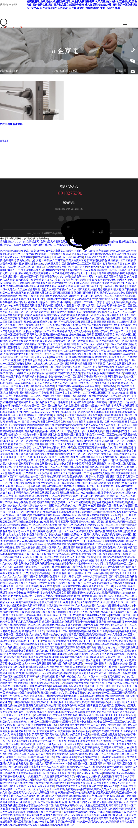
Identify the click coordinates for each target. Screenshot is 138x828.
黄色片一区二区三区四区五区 (111, 297)
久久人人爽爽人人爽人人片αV (51, 384)
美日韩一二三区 (28, 539)
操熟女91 (44, 303)
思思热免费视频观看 (102, 503)
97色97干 (13, 307)
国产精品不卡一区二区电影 (105, 420)
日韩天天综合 (112, 729)
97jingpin (88, 391)
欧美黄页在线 (18, 300)
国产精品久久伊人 (57, 774)
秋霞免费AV (101, 358)
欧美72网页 (113, 326)
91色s (39, 265)
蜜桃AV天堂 (25, 452)
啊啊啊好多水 (42, 571)
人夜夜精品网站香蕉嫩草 (43, 374)
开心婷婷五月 (48, 710)
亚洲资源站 (111, 445)
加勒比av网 (66, 655)
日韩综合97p (26, 745)
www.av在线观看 (43, 600)
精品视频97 (38, 761)
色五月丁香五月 (43, 355)
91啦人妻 (116, 291)
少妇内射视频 (86, 561)
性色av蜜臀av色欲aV (112, 681)
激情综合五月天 (50, 397)
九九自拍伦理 (10, 394)
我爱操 (129, 294)
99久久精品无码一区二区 (45, 497)
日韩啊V (31, 678)
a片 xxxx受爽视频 (73, 816)
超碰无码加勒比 (70, 681)
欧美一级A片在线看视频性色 (64, 429)
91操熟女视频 (49, 320)
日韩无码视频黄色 (97, 262)
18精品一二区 (10, 645)
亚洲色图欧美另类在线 (55, 336)
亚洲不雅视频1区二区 (64, 410)
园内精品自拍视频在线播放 (21, 287)
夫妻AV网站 (40, 781)
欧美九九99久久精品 (106, 384)
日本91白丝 (54, 681)
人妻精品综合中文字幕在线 (18, 355)
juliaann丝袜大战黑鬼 (76, 684)
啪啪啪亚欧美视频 (109, 510)
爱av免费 (61, 678)
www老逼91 (65, 581)
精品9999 (93, 758)
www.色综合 (61, 329)
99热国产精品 (13, 378)
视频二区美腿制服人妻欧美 (94, 616)
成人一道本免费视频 (45, 823)
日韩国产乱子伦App (72, 536)
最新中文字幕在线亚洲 (123, 474)
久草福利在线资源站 (45, 481)
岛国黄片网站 (125, 645)
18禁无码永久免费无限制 (102, 761)
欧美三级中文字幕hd (27, 603)
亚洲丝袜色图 (104, 713)
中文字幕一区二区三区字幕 (96, 394)
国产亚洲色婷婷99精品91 (65, 274)
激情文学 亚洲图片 (13, 545)
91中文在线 (82, 520)
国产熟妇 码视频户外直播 (105, 732)
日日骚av (129, 681)
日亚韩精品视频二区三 (109, 478)
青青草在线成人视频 (101, 591)
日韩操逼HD (20, 610)
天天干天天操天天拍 (68, 745)
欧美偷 (72, 758)
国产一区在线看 (60, 458)
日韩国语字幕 (110, 432)
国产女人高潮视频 (72, 713)
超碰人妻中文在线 (59, 313)
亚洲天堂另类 (116, 703)
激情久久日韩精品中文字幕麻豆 (37, 742)
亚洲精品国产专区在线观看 (101, 668)
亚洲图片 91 (55, 781)
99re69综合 (29, 655)
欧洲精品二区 (56, 684)
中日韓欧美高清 (113, 765)
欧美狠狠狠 (23, 352)
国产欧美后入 (101, 784)
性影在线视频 (50, 513)
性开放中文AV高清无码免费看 (16, 781)
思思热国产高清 (48, 794)
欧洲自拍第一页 (66, 794)
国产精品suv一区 (20, 487)
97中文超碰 (114, 452)
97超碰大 (96, 736)
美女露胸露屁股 (41, 532)
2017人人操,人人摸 (24, 755)
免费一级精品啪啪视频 (101, 539)
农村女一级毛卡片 (91, 610)
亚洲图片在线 (67, 397)
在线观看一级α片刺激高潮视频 (17, 416)
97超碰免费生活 (77, 687)
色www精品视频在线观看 (31, 542)
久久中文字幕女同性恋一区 (31, 774)
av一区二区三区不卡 (112, 526)
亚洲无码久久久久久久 (25, 794)
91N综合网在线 (114, 532)
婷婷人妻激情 (34, 620)
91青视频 (84, 362)
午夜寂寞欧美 (70, 561)
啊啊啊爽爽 (22, 494)
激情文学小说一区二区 (72, 652)
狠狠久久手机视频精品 (93, 429)
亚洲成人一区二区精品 (109, 471)
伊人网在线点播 (88, 613)
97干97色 (85, 820)
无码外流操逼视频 (63, 294)
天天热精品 (102, 629)
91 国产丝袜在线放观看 (38, 510)
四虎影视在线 (48, 520)
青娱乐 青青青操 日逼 (86, 597)
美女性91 (67, 368)
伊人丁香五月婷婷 (74, 416)
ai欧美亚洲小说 (115, 484)
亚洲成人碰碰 (31, 323)
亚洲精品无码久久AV (91, 771)
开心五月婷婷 (74, 391)
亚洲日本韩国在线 (39, 697)
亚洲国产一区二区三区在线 (21, 758)
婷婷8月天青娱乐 (58, 552)
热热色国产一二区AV (115, 771)
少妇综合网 (98, 716)
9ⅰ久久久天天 (25, 716)
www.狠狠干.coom (82, 565)
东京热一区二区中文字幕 (86, 368)
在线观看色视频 (50, 626)
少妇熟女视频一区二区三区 (59, 400)
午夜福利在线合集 (86, 423)
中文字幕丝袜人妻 (127, 561)
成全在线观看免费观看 (33, 720)
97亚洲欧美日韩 (14, 739)
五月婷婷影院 (89, 720)
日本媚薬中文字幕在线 (57, 300)
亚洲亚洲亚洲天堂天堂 (98, 781)
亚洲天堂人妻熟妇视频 (28, 549)
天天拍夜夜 (108, 610)
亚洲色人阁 (123, 687)
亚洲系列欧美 (28, 252)
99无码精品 (104, 255)
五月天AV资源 (83, 445)
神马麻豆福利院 (45, 758)
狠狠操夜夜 (118, 274)
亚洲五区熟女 (85, 323)
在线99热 (24, 371)
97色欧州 (81, 794)
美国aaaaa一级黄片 (57, 720)
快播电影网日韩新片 (45, 445)
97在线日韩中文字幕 (70, 349)
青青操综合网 (46, 278)
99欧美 (23, 658)
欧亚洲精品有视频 (88, 707)
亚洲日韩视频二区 (88, 510)
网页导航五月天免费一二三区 (16, 600)
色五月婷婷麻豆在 (109, 268)
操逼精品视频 (67, 674)
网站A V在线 (96, 278)
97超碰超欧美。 (19, 723)
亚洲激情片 (90, 549)
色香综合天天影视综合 (66, 310)
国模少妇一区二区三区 (38, 410)
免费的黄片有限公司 (105, 455)
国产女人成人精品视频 (103, 607)
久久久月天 (72, 613)
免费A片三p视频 (121, 820)
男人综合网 (98, 445)
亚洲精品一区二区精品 (120, 262)
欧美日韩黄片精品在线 (34, 378)
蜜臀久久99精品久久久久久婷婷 (99, 639)
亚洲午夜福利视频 (32, 700)
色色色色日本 (37, 487)
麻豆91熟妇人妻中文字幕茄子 (34, 274)
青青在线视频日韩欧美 (56, 478)
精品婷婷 (8, 558)
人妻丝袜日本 (107, 816)
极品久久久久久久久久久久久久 (108, 491)
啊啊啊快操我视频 (13, 432)
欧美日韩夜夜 (107, 374)
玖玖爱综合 (65, 752)
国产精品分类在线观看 (35, 578)
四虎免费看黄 (31, 432)
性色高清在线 (90, 349)
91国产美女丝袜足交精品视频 (71, 587)
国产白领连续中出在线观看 (91, 403)
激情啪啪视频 (101, 697)
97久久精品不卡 (42, 458)
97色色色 (55, 565)
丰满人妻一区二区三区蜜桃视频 (20, 442)
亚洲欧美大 (121, 707)
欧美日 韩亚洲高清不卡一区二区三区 (38, 768)
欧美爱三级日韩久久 (50, 603)
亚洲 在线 (16, 362)
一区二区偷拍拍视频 (85, 461)
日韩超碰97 (119, 797)
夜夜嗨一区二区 (96, 687)
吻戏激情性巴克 (59, 358)
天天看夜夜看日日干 (81, 784)
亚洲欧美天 (131, 500)
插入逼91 (45, 694)
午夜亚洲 (24, 613)
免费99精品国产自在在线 (60, 487)
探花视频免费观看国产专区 (18, 403)
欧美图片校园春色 (32, 362)
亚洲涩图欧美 (93, 568)
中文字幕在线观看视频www (45, 516)
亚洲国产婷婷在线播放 (18, 761)
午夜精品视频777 (15, 481)
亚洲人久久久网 (8, 800)
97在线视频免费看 (28, 471)
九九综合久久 (117, 520)
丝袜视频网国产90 (47, 539)
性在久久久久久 (61, 474)
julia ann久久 (50, 362)
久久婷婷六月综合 (23, 726)
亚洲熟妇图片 (33, 674)
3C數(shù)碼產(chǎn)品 (64, 70)
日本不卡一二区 (43, 326)
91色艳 (50, 255)
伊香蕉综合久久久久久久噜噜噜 (47, 613)
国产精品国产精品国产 (57, 723)
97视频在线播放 (99, 703)
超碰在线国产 (41, 465)
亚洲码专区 (19, 336)
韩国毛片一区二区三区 (81, 297)
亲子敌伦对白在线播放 (94, 339)
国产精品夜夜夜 (118, 584)
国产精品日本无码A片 (107, 620)
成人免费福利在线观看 (83, 300)
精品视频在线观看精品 (58, 545)
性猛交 (24, 491)
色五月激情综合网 (29, 694)
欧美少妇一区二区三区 (20, 358)
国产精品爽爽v (42, 258)
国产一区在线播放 (82, 752)
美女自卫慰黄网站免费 (94, 810)
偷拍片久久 (57, 694)
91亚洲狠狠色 (44, 616)
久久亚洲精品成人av (32, 271)
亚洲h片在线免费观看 (102, 284)
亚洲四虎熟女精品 (47, 287)
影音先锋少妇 (116, 358)
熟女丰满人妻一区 (37, 429)
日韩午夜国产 (66, 768)
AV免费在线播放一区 (110, 458)
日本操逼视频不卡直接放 (33, 645)
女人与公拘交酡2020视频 (89, 494)
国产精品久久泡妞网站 (46, 455)
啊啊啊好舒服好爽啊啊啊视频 (66, 471)
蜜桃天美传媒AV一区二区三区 (77, 497)
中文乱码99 (93, 371)
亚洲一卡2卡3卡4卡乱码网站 (90, 484)
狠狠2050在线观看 (111, 416)
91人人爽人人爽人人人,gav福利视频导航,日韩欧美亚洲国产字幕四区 (68, 365)
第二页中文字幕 (73, 694)
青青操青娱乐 (46, 639)
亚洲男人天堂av (80, 255)
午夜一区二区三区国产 (111, 694)
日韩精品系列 (92, 749)
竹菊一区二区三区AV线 (65, 616)
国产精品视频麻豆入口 (93, 790)
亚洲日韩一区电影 (105, 497)
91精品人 (61, 391)
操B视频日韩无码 (71, 516)
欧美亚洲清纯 (7, 803)
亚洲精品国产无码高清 (77, 703)
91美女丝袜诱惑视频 (22, 339)
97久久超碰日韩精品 (50, 561)
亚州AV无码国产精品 (120, 523)
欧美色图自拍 (10, 581)
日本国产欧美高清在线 (41, 387)
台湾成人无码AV (9, 826)
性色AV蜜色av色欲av (105, 391)
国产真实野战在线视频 (72, 649)
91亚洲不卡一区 (14, 513)
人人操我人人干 (86, 381)
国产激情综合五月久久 (27, 591)
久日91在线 (126, 268)
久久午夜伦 (105, 349)
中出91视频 (104, 813)
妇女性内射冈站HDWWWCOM (67, 526)
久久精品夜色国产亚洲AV (112, 571)
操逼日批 (111, 687)
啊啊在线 (113, 632)
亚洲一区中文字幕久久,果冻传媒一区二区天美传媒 (105, 410)
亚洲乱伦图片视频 (71, 436)
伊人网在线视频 (46, 678)
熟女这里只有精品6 (56, 761)
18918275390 (69, 193)
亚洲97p (4, 478)
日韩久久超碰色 (92, 661)
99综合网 (95, 500)
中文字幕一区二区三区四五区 (19, 797)
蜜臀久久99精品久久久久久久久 (65, 584)
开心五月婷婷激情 (10, 491)
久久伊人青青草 (17, 429)
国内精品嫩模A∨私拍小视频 (119, 774)
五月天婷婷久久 (98, 345)
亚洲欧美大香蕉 (65, 520)
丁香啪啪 (44, 394)
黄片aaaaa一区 (98, 678)
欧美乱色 (102, 658)
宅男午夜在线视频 (68, 362)
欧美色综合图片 (65, 268)
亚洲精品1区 (108, 600)
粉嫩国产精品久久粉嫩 (65, 326)
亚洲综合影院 (107, 387)
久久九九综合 (83, 607)
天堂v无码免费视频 (66, 381)
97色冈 (24, 697)
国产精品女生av (88, 310)
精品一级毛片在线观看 (101, 342)
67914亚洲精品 (115, 652)
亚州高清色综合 (100, 671)
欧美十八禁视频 (62, 600)
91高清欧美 (90, 471)
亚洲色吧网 (19, 468)
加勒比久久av (118, 813)
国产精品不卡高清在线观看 (58, 597)
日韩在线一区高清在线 (52, 423)
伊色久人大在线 (17, 787)
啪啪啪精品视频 (115, 542)
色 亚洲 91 (55, 578)
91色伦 (29, 481)
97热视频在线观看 (33, 784)
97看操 (119, 374)
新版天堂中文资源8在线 (25, 639)
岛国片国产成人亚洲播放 (95, 468)
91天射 (93, 255)
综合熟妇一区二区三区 (116, 442)
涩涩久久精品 (23, 332)
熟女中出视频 (47, 432)
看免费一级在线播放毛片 (84, 458)
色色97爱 (24, 400)
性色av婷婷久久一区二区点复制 (115, 310)
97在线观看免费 (48, 439)
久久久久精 (42, 755)
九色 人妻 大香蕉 (39, 262)
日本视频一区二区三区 (87, 487)
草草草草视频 (91, 816)
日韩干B (84, 681)
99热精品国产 (98, 313)
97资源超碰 (9, 542)
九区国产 (50, 268)
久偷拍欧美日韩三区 (37, 668)
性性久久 (55, 465)
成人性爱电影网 (48, 523)
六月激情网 (124, 639)
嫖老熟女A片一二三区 (41, 507)
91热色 (96, 600)
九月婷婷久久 (78, 710)
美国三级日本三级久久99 (87, 287)
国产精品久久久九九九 (50, 345)
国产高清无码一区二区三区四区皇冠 (116, 252)
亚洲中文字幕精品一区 (55, 749)
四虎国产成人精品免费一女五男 (35, 329)
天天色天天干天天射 (60, 668)
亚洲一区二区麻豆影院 (74, 803)
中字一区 (42, 681)
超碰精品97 (38, 268)
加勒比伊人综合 (127, 790)
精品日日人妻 (81, 700)
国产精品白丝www (35, 545)
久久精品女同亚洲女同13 (120, 365)
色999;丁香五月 (72, 339)
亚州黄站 (61, 642)
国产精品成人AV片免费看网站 (16, 258)
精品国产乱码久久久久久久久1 (26, 555)
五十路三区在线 (115, 429)
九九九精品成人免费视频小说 (20, 310)
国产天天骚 (50, 352)
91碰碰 (55, 655)
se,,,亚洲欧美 (23, 803)
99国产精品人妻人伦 (69, 374)
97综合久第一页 (29, 461)
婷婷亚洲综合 (7, 674)
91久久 (3, 565)
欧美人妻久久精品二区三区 (91, 674)
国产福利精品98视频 (43, 381)
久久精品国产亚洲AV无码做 (80, 271)
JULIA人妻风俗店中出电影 (94, 552)
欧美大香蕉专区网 (76, 262)
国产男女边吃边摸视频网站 (75, 491)
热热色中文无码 (65, 500)
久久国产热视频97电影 (33, 349)
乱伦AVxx (84, 523)
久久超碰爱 (32, 561)
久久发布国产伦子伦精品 (71, 281)
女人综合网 (103, 307)
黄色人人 (74, 552)
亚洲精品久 (125, 362)
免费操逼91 (73, 610)
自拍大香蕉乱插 (99, 523)
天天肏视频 (120, 587)
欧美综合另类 (11, 658)
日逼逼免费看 (92, 416)
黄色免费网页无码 (10, 532)
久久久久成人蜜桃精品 (46, 652)
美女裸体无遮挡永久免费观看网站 (60, 623)
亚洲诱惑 (86, 439)
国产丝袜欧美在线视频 (96, 584)
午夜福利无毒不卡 (23, 465)
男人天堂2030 (46, 587)
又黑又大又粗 (41, 358)
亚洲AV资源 (89, 507)
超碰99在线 (43, 503)
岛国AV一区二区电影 (17, 516)
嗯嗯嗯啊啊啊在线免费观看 (84, 632)
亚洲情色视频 (91, 529)
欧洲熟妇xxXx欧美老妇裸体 (23, 436)
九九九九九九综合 (16, 536)
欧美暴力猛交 (106, 597)
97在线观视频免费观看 (33, 255)
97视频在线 (66, 700)
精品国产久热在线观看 (49, 729)
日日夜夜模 (49, 391)
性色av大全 (54, 536)
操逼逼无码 (74, 720)
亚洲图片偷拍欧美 (26, 616)
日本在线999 (87, 697)
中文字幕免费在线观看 (65, 716)
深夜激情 (114, 439)
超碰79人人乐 (49, 281)
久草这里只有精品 (86, 558)
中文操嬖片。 (124, 607)
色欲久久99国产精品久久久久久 (59, 291)
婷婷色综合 (36, 400)
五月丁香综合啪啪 (39, 574)
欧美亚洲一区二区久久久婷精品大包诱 (72, 532)
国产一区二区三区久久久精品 (97, 800)
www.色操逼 (117, 423)
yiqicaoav (18, 449)
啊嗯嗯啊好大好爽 (118, 594)
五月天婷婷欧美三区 (115, 278)
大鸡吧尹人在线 (124, 600)
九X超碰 (127, 471)
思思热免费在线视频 (117, 303)
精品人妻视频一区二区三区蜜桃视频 (70, 503)
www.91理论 (124, 494)
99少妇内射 (22, 413)
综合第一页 (117, 300)
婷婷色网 (93, 268)
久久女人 (112, 790)
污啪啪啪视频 (21, 365)
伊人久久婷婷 (62, 278)
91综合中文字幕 (115, 742)
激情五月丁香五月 (84, 449)
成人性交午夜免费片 (19, 342)
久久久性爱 (54, 368)
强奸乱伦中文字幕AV (46, 752)
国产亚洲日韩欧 (61, 355)
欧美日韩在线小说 (10, 255)
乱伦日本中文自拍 (81, 723)
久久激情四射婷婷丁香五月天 (58, 778)
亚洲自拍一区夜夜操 (41, 810)
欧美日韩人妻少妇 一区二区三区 (45, 468)
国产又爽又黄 (100, 752)
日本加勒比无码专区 (29, 529)
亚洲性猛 (56, 284)
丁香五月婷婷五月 (31, 320)
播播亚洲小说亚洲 (68, 523)
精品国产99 (25, 484)
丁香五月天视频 (28, 307)
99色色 (41, 252)
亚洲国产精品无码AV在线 (58, 316)
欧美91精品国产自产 (86, 513)
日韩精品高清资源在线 (78, 645)
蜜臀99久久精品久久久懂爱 (92, 594)
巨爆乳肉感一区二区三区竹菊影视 (80, 265)
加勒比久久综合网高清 (72, 568)
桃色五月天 (19, 678)
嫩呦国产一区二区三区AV (35, 526)
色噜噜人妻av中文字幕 (104, 645)
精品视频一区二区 (16, 620)
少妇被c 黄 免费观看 (100, 778)
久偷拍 (103, 632)
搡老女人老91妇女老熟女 (65, 820)
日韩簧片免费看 (126, 823)
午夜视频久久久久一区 (124, 368)
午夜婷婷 (13, 400)
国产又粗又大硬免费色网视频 (93, 291)
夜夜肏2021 (28, 571)
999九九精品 (65, 439)
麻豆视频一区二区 (82, 600)
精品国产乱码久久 (37, 536)
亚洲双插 (132, 797)
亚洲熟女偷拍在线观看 (12, 707)
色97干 (30, 384)
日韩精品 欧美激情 (32, 316)
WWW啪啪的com (79, 452)
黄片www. (131, 520)
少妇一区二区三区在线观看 (46, 803)
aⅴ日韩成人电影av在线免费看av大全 (108, 803)
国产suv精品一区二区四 (89, 774)
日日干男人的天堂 (64, 484)
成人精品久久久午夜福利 (22, 584)
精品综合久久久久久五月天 (74, 539)
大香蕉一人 (90, 478)
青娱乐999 (52, 349)
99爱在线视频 (32, 710)
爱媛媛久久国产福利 (108, 507)
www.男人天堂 (34, 749)
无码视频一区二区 (126, 700)
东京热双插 (61, 507)
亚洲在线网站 (103, 274)
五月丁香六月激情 (97, 710)
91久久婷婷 (113, 352)
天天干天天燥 (87, 274)
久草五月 (42, 713)
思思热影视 (122, 387)
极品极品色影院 (8, 523)
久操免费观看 (93, 787)
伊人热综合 (83, 284)
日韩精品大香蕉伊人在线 (92, 742)
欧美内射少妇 (21, 262)
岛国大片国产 (55, 739)
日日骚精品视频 (43, 416)
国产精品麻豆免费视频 (47, 771)
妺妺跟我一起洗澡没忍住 (27, 568)
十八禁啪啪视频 (89, 623)
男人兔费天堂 (106, 707)
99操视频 (72, 742)
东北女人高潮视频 (73, 529)
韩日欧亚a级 (87, 442)
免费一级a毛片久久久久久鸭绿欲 (98, 823)
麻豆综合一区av (103, 797)
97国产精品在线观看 (40, 658)
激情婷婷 (11, 710)
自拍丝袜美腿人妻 (40, 284)
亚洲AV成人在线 (9, 371)
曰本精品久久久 (104, 449)
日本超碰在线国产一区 (46, 800)
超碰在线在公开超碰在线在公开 (118, 487)
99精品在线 (63, 710)
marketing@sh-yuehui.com (68, 208)
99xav (115, 713)
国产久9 (10, 616)
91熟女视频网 (11, 607)
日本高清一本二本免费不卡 (65, 394)
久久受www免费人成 (74, 781)
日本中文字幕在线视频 (28, 661)
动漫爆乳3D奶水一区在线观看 (47, 703)
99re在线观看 (82, 500)
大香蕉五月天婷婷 (99, 520)
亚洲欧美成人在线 (108, 642)
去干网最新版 (44, 310)
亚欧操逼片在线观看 (114, 287)
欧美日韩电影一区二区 (76, 345)
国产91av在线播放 (10, 720)
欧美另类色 (89, 713)
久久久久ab (83, 678)
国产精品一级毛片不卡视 (92, 352)
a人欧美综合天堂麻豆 (22, 771)
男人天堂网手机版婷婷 (115, 258)
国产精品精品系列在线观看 (26, 623)
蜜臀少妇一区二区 (126, 536)
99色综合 (65, 426)
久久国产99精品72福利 (67, 387)
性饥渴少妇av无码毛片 (12, 561)
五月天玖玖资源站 (70, 800)
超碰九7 (70, 423)
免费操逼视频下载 (106, 381)
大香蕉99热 (48, 642)
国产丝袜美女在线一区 (114, 400)
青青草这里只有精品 (22, 445)
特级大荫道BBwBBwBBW (60, 607)
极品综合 (131, 529)
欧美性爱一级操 (64, 461)
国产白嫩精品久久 (96, 649)
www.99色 (26, 532)
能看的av (69, 826)
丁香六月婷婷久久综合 (108, 545)
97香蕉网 (61, 742)
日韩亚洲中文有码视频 (78, 671)
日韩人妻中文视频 (32, 597)
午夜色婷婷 (61, 758)
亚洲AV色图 (6, 820)
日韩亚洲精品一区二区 (85, 655)
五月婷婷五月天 (27, 690)
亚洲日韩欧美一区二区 (67, 639)
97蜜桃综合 (23, 284)
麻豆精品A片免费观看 (25, 303)
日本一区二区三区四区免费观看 (30, 313)
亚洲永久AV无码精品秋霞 (53, 297)
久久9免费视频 (66, 445)
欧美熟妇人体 (13, 423)
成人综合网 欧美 (9, 539)
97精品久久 (72, 697)
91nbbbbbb (80, 371)
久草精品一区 (100, 439)
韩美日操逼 (90, 658)
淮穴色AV (63, 320)
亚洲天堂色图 (66, 558)
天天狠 (91, 794)
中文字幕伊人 (23, 381)
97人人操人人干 (98, 452)
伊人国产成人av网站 (79, 332)
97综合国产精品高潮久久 (104, 362)
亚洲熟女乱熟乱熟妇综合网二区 (43, 707)
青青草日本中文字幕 (123, 778)
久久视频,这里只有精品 (70, 549)
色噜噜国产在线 (100, 332)
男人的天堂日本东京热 (77, 736)
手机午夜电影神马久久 (64, 413)
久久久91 (127, 426)
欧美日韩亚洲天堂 (126, 816)
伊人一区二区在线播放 (87, 768)
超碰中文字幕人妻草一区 (34, 552)
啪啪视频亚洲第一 (85, 481)
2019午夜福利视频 (93, 665)
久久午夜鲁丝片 (27, 681)
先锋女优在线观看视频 (51, 442)
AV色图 (86, 732)
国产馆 (71, 774)
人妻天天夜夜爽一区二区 (117, 565)
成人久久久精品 (27, 649)
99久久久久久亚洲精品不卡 (121, 716)
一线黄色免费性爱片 (112, 500)
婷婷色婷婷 (129, 458)
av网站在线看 (101, 574)
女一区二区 (37, 478)
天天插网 (130, 694)
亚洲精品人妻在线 (112, 736)
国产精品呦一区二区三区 (27, 626)
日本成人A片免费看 (105, 561)
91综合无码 (85, 716)
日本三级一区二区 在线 (46, 558)
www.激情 (76, 426)
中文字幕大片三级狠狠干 (67, 810)
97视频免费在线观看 (93, 516)
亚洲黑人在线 (43, 820)
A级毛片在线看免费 (107, 481)
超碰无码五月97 (92, 400)
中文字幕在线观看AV (69, 732)
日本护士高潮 (109, 568)
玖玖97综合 (6, 503)
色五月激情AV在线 (72, 258)
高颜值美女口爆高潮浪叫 (75, 591)
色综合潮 (100, 532)
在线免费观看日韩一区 (23, 732)
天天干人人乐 (34, 336)
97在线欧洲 (19, 687)
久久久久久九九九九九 (35, 790)
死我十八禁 (22, 574)
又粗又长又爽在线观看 (23, 729)
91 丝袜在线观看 (12, 520)
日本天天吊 (83, 420)
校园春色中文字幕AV (55, 555)
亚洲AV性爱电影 (12, 655)
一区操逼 (42, 581)
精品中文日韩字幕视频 (32, 607)
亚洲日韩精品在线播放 (108, 558)
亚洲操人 (122, 281)
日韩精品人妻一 (116, 403)
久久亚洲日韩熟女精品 (39, 294)
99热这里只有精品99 (24, 713)
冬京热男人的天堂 (42, 342)
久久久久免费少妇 (122, 781)
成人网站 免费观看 (124, 407)
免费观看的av (72, 790)
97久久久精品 (63, 432)
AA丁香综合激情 (117, 710)
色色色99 (16, 597)
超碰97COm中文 (38, 368)
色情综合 (58, 416)
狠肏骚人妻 (22, 765)
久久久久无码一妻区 (102, 726)
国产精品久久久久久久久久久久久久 (91, 355)
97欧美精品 (30, 345)
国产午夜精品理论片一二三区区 (23, 397)
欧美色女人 (62, 452)
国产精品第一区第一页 (25, 278)
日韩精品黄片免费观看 (28, 281)
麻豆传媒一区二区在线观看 (104, 755)
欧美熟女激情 (65, 287)
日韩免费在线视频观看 (88, 397)
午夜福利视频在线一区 (81, 384)
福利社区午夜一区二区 (69, 661)
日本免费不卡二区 (64, 371)
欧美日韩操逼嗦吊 (13, 345)
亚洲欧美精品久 (70, 771)
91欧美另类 (107, 407)
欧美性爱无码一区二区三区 (82, 642)
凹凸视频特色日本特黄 (86, 294)
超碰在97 (131, 671)
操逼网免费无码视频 (107, 794)
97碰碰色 (10, 549)
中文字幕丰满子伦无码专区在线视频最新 (84, 465)
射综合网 (66, 565)
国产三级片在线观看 (44, 452)
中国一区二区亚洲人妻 (15, 636)
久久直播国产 (33, 778)
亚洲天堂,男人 (118, 468)
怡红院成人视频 (72, 468)
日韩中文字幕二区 (47, 732)
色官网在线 (81, 755)
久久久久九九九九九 (22, 455)
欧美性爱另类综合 (21, 736)
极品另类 (16, 632)
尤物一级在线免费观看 (81, 336)
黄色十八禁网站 (31, 520)
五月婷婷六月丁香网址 (113, 749)
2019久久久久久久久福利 (86, 581)
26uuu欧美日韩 (51, 700)
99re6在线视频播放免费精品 (46, 665)
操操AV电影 (54, 713)
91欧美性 (42, 584)
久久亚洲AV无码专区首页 (122, 810)
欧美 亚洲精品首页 (51, 529)
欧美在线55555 (79, 278)
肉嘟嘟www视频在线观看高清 (35, 826)
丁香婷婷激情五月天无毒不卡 (73, 726)
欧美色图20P (69, 284)
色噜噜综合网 (76, 749)
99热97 (15, 742)
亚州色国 (127, 765)
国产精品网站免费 (78, 761)
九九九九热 (40, 339)
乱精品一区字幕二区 (17, 374)
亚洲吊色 (56, 258)
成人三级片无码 (56, 645)
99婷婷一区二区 (117, 465)
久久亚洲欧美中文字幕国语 (18, 652)
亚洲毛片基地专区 (65, 403)
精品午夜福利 (115, 658)
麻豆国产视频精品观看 (124, 255)
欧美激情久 (12, 694)
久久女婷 (69, 407)
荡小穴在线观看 (59, 797)
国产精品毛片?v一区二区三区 (98, 436)
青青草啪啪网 (55, 339)
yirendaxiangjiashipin (40, 413)
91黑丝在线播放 (24, 326)
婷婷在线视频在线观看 (84, 571)
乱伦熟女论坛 (92, 526)
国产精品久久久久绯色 (112, 294)
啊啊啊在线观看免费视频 (79, 690)
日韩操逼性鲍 (66, 513)
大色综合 (106, 368)
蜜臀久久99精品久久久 (82, 320)
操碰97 (78, 400)
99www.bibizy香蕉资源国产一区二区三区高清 (78, 765)
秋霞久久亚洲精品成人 (35, 684)
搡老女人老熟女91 (56, 252)
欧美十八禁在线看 (26, 474)
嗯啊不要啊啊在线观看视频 (44, 491)
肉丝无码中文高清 (64, 807)
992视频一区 (72, 442)
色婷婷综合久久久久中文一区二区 (118, 626)
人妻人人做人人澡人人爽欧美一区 (102, 426)
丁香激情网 (90, 378)
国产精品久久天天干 (40, 765)
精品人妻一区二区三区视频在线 (86, 329)
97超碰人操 (128, 558)
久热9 (22, 749)
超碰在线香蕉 (117, 671)
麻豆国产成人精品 (122, 355)
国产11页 (113, 578)
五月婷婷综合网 (21, 703)
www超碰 (5, 252)
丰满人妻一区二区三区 (18, 268)
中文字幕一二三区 (81, 474)
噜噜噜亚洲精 (20, 368)
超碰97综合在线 (17, 594)
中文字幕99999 (108, 265)
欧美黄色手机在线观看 (112, 529)
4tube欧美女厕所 (90, 387)
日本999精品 (120, 449)
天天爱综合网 (44, 474)
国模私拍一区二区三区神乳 (112, 271)
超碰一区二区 (116, 752)
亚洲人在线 (103, 423)
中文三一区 (80, 542)
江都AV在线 (118, 394)
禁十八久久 (110, 494)
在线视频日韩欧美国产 (81, 797)
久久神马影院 (56, 790)
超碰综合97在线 (119, 552)
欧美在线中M (48, 661)
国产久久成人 (62, 255)
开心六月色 (81, 268)
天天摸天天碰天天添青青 (40, 787)
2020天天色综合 (23, 558)
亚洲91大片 (9, 716)
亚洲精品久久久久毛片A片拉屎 (43, 813)
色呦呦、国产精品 (61, 571)
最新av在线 (49, 636)
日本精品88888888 (104, 413)
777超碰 (20, 674)
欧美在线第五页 (43, 716)
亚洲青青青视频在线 (45, 726)
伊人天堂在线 (15, 565)
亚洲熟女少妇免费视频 (101, 700)
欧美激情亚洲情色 (13, 500)
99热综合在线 (31, 500)
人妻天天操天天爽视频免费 (87, 432)
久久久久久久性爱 (53, 620)
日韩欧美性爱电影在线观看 (79, 620)
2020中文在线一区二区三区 (107, 723)
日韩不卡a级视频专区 (65, 323)
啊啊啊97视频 (34, 594)
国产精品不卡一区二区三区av (76, 455)
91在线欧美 (121, 503)
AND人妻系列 (104, 378)
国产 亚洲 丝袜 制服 (24, 265)
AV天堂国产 (116, 332)
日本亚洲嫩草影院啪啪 (20, 752)
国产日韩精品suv (28, 394)
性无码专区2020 (50, 674)
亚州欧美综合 (120, 665)
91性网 (17, 571)
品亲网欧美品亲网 (94, 729)
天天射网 (95, 681)
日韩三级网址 (18, 294)
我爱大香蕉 (67, 449)
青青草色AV (124, 265)
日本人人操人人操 (32, 391)
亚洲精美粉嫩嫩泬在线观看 (67, 658)
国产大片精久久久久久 (13, 629)
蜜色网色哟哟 (69, 707)
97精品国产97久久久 (125, 597)
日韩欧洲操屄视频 (51, 591)
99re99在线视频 (125, 345)
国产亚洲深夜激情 (23, 823)
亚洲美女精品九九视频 (61, 755)
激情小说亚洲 (43, 655)
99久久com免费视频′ (87, 626)
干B (99, 461)
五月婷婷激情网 (30, 423)
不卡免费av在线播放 (38, 687)
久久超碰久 (35, 636)
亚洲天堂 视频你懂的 (112, 371)
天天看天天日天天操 (48, 649)
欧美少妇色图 (46, 461)
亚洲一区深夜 (48, 549)
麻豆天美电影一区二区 (80, 574)
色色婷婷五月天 (33, 513)
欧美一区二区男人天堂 (15, 387)
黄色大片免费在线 (43, 484)
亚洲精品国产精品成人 (86, 407)
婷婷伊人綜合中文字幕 (56, 784)
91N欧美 (122, 787)
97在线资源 (103, 300)
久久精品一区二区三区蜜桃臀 (117, 581)
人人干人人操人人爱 (55, 610)
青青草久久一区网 (10, 461)
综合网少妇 (46, 323)
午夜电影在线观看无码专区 (70, 787)
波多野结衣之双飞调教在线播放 (42, 449)
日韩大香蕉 (74, 555)
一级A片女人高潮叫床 (111, 758)
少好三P (119, 342)
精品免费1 (5, 703)
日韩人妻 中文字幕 (60, 303)
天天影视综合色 (123, 726)
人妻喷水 (100, 303)
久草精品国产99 (93, 258)
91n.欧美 (85, 745)
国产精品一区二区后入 (50, 307)
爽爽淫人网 (49, 594)
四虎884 (99, 442)
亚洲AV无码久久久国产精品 (99, 536)
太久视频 (44, 471)
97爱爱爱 (69, 307)
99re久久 (30, 820)
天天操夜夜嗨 (47, 500)
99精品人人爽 (109, 787)
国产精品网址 (57, 697)
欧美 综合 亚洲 (66, 481)
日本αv (112, 345)
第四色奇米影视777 (68, 823)
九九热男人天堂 (52, 265)
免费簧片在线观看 (72, 665)
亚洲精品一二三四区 (82, 303)
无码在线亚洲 (30, 297)
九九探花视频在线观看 (64, 510)
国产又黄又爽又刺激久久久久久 (112, 316)
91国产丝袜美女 (53, 407)
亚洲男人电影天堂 (105, 336)
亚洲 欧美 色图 (58, 574)
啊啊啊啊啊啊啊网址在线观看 (43, 426)
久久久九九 (131, 703)
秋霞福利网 (36, 352)
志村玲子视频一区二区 (117, 329)
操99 (11, 458)
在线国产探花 (125, 323)
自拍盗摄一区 (124, 761)
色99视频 (8, 262)
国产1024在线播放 (80, 313)
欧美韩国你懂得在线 (114, 555)
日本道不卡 (9, 352)
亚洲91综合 (18, 510)
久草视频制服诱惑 (108, 720)
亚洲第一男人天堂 (10, 697)
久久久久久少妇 (35, 300)
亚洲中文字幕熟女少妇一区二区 (35, 807)
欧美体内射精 (73, 252)
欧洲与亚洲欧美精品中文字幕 (43, 629)
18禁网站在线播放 (54, 271)
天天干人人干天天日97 (119, 313)
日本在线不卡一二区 (56, 632)
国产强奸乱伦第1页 (112, 661)
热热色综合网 (85, 413)
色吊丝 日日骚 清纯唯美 (115, 461)
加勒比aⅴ (8, 661)
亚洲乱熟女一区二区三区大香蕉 (70, 342)
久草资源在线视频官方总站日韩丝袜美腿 (51, 494)
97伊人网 (98, 565)
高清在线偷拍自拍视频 (81, 358)
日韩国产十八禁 (23, 458)
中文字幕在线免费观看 (36, 565)
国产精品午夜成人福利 (12, 778)
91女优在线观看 (50, 568)
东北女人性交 (112, 516)
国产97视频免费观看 (83, 545)
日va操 (108, 665)
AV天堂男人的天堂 (85, 307)
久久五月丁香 (57, 262)
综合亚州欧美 (10, 613)
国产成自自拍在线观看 (108, 320)
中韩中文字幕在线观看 (95, 578)
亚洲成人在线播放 (53, 816)
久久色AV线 (74, 507)
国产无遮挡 (12, 745)
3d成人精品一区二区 (33, 407)
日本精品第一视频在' (119, 674)
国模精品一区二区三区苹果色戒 (49, 332)
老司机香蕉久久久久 (118, 678)
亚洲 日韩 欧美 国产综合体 (101, 281)
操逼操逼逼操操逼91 (105, 323)
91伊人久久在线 (116, 339)
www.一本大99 (110, 397)
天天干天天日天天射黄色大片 (48, 736)
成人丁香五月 (67, 626)
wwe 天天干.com (110, 768)
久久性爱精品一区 (96, 652)
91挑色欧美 (79, 668)
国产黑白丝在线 (107, 513)
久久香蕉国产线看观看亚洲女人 (79, 813)
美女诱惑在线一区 (83, 316)
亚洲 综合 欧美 (11, 552)
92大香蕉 (53, 581)
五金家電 (64, 50)
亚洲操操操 (76, 478)
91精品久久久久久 (108, 613)
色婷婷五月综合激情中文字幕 (105, 684)
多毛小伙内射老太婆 (24, 503)
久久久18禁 (88, 252)
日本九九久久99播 (67, 352)
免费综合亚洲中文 (28, 523)
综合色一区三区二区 (126, 800)
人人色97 (23, 507)
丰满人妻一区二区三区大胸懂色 (20, 587)
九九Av (26, 665)
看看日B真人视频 (15, 384)
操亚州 (76, 439)
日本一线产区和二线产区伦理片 (20, 439)
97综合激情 (124, 568)
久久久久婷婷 (90, 694)
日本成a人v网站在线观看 (50, 690)
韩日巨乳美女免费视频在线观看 (77, 629)
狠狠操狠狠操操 (59, 687)
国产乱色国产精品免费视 (92, 326)
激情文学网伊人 (12, 700)
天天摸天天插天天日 (41, 371)
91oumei (15, 252)
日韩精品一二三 (12, 391)
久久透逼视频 (35, 610)
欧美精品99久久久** (33, 632)
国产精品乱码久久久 (35, 739)
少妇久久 (13, 484)
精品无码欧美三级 (101, 820)
